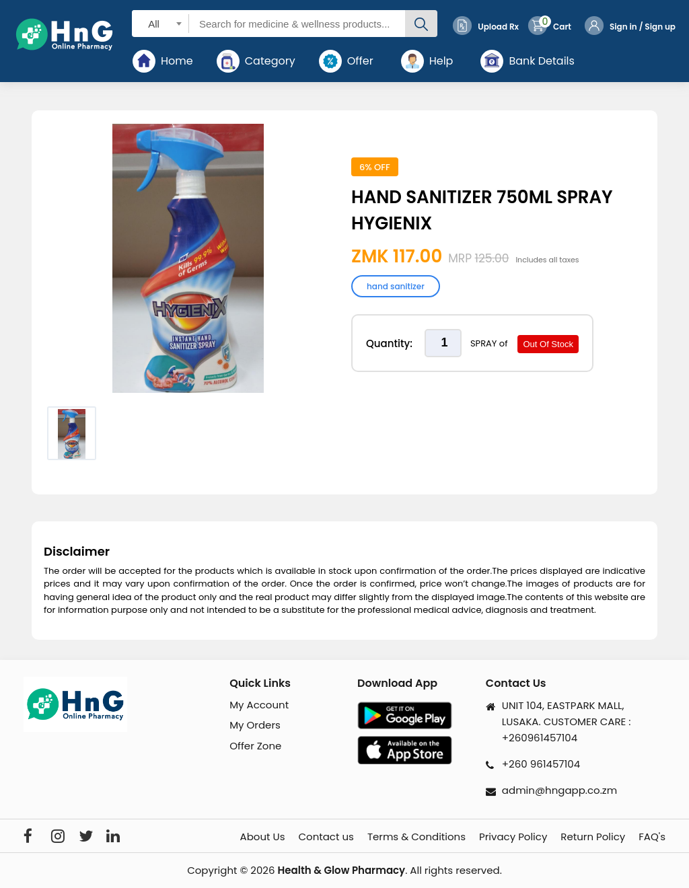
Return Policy (592, 837)
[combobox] (160, 23)
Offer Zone (255, 746)
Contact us (325, 837)
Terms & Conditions (416, 837)
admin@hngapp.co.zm (559, 790)
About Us (262, 837)
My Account (259, 705)
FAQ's (652, 837)
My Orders (255, 725)
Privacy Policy (513, 837)
